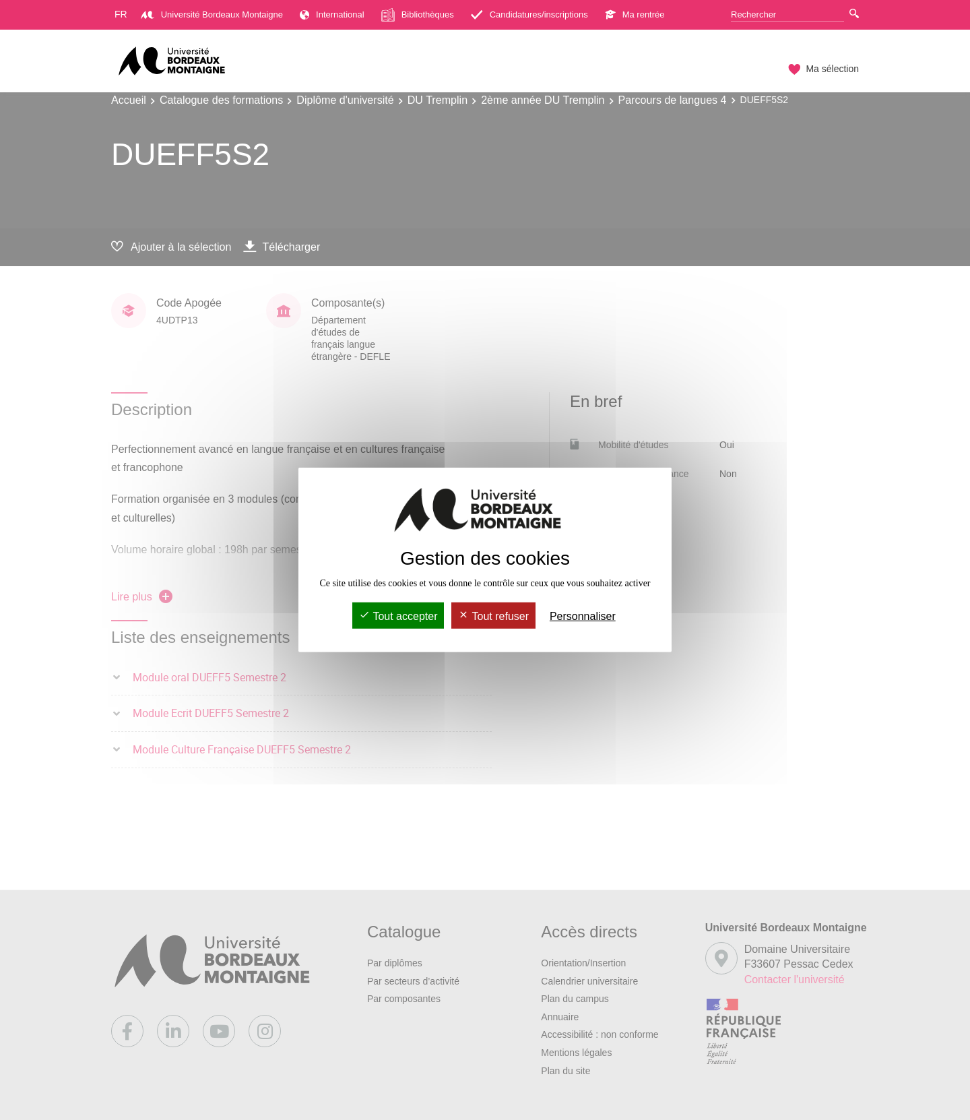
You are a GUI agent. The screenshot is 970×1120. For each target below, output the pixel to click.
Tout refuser (493, 616)
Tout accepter (398, 616)
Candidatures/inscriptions (529, 14)
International (332, 14)
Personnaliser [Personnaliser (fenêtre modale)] (583, 616)
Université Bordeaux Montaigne (212, 14)
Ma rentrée (635, 14)
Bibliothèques (417, 15)
